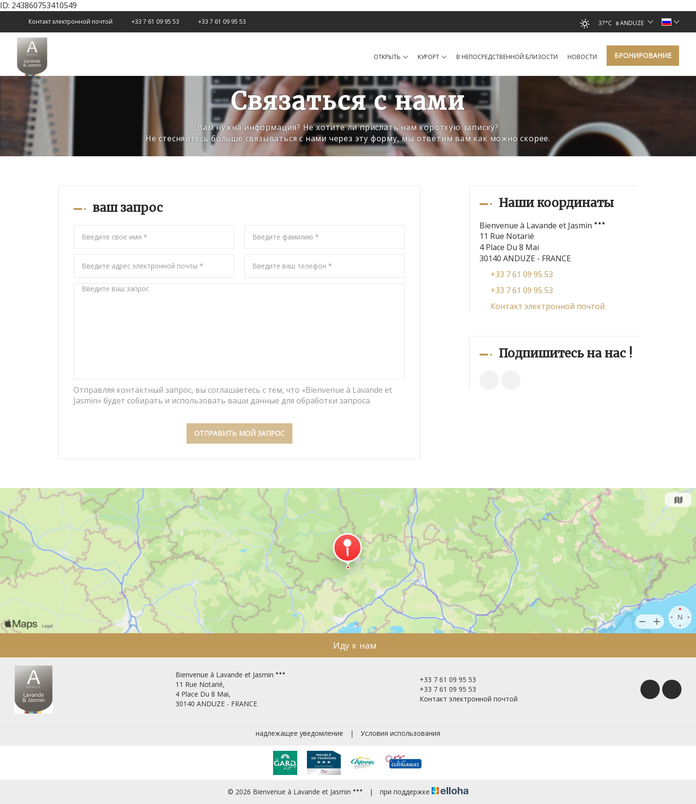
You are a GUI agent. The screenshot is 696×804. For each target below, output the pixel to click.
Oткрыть (391, 57)
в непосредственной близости (507, 57)
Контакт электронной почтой (548, 306)
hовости (582, 57)
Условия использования (400, 733)
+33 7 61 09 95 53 (442, 679)
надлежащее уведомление (299, 733)
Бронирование (642, 55)
